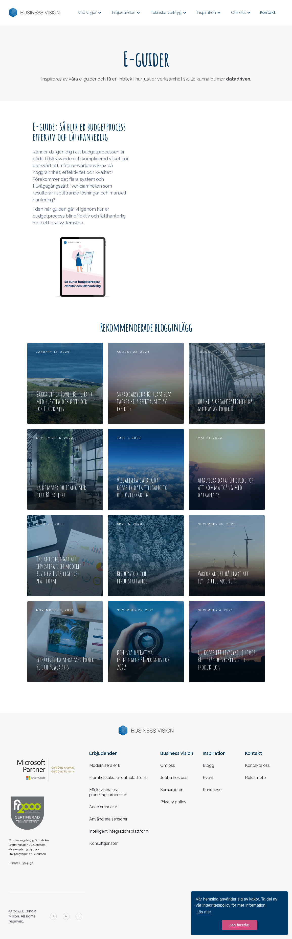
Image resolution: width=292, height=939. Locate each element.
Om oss (167, 765)
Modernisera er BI (105, 765)
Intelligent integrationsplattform (119, 831)
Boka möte (255, 777)
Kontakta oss (257, 765)
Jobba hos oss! (174, 777)
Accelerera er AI (104, 807)
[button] (90, 12)
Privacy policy (173, 801)
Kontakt (268, 12)
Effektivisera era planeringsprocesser (108, 792)
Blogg (208, 765)
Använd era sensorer (108, 819)
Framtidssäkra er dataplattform (118, 777)
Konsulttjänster (103, 843)
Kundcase (212, 789)
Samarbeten (171, 789)
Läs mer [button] (203, 912)
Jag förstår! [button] (239, 925)
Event (208, 777)
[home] (34, 12)
